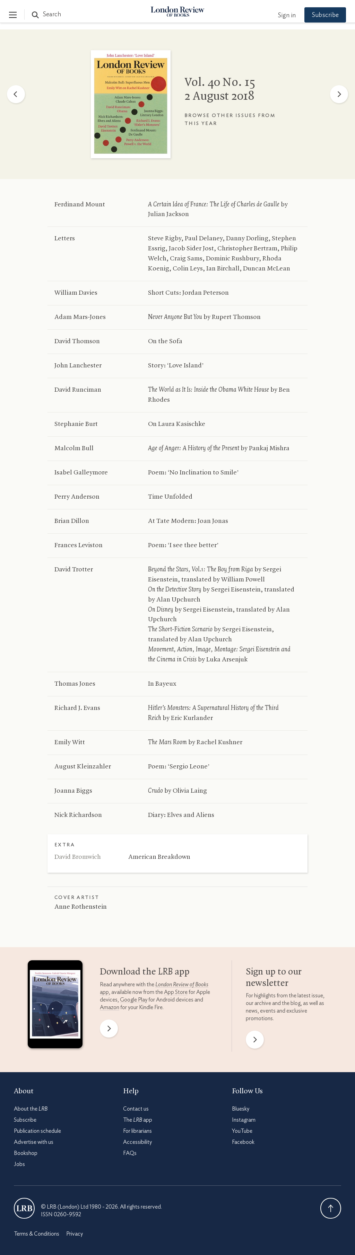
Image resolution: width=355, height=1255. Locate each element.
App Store (176, 992)
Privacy (74, 1234)
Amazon (109, 1007)
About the (30, 1109)
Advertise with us (33, 1142)
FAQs (130, 1153)
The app (137, 1120)
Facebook (243, 1142)
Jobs (19, 1164)
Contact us (136, 1109)
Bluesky (240, 1109)
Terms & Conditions (36, 1234)
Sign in (282, 15)
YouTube (242, 1131)
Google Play (133, 1000)
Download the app (145, 972)
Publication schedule (37, 1131)
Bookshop (25, 1153)
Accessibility (137, 1142)
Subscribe (320, 15)
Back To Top (330, 1208)
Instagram (244, 1120)
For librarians (137, 1131)
